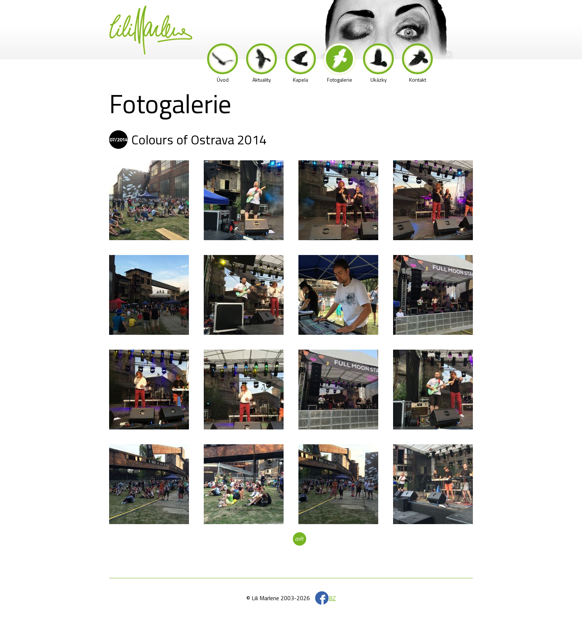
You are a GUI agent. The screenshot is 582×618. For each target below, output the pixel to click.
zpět (299, 538)
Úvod (222, 63)
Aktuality (261, 63)
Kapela (300, 63)
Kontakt (417, 63)
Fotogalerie (339, 63)
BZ (332, 598)
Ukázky (378, 63)
